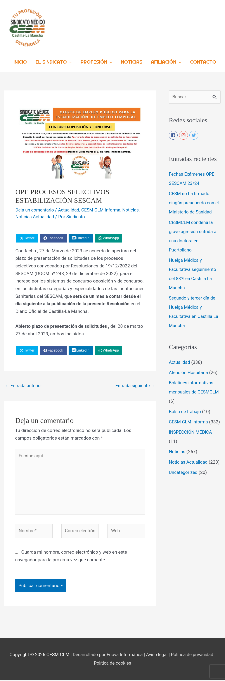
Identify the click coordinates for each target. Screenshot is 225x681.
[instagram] (183, 134)
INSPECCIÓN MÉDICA (191, 440)
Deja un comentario (35, 208)
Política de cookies (112, 664)
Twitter (29, 237)
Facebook (55, 237)
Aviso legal (157, 656)
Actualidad (70, 208)
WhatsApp (111, 237)
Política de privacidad (193, 656)
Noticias (133, 208)
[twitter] (194, 134)
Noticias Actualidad (35, 215)
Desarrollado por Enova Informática (107, 656)
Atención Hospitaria (189, 371)
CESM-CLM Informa (103, 208)
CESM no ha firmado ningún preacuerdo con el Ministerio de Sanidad (194, 202)
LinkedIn (83, 237)
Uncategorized (183, 489)
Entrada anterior (24, 384)
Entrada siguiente (134, 384)
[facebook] (173, 134)
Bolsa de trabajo (185, 410)
